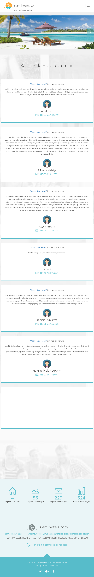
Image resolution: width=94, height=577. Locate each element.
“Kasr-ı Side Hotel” (38, 84)
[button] (3, 32)
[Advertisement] (47, 408)
